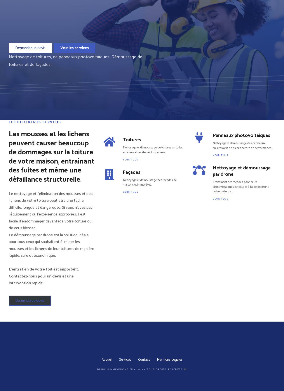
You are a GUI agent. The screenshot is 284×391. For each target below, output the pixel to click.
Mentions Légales (170, 360)
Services (125, 360)
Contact (144, 360)
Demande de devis (29, 300)
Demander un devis (30, 48)
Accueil (107, 360)
